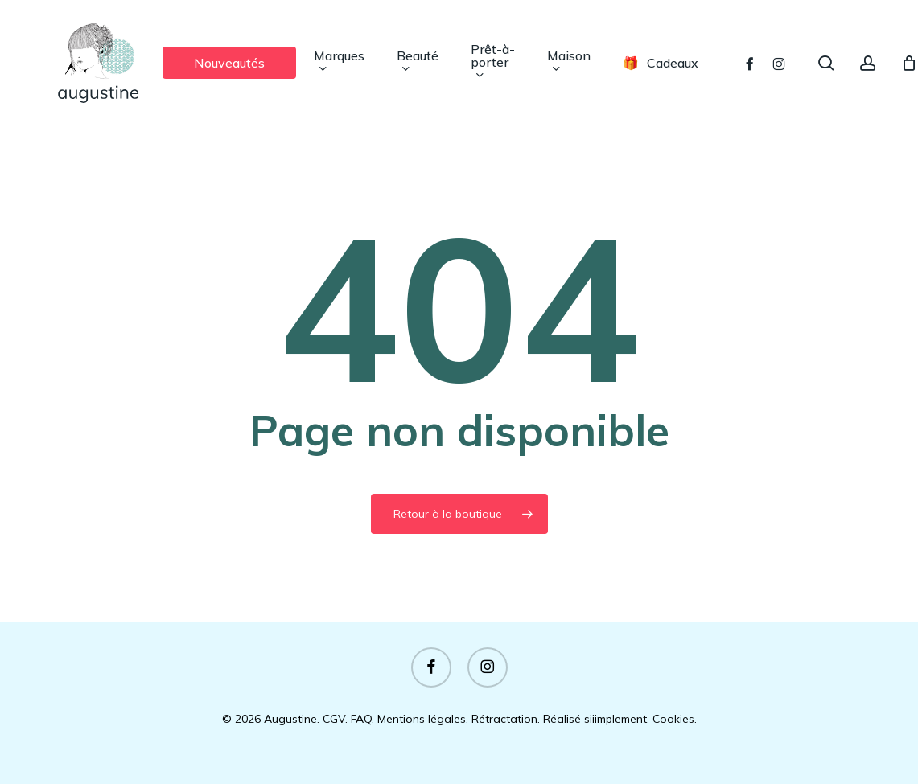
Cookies (673, 719)
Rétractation (504, 719)
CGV (334, 719)
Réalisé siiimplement (595, 719)
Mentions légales (421, 719)
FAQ (361, 719)
